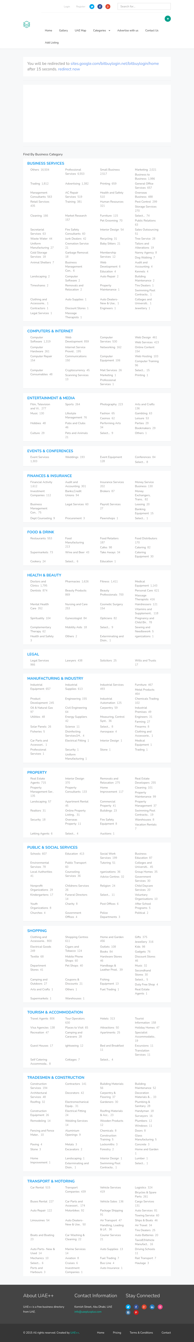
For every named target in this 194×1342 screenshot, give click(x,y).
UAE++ (74, 1333)
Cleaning (39, 216)
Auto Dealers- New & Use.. (109, 301)
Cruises (71, 1263)
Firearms (142, 727)
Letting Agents (41, 834)
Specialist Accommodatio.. (145, 1037)
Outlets (108, 947)
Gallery (63, 30)
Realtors (38, 811)
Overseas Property (73, 822)
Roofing (37, 1102)
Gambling (143, 413)
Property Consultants (76, 790)
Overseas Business (144, 195)
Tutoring (107, 863)
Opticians (108, 618)
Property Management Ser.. (42, 792)
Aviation (72, 1258)
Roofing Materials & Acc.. (111, 1113)
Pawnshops (109, 518)
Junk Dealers (75, 239)
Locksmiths (109, 1144)
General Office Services (144, 186)
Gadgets (143, 952)
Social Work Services (108, 856)
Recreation (39, 1032)
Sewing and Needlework (144, 629)
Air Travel (143, 1225)
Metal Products (145, 692)
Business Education (143, 856)
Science (72, 727)
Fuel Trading (109, 989)
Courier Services (111, 1237)
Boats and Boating (42, 1237)
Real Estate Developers (145, 781)
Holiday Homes (147, 1028)
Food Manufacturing (74, 542)
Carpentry (109, 708)
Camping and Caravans (73, 1035)
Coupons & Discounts (74, 982)
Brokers (107, 491)
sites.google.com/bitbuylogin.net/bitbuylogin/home (115, 63)
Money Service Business (144, 484)
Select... (142, 216)
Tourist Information (145, 1021)
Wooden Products (112, 1123)
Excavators (73, 1149)
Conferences (145, 457)
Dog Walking (145, 257)
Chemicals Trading (147, 701)
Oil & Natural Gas (42, 710)
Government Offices (73, 915)
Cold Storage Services (38, 255)
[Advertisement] (97, 113)
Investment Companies (40, 493)
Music (37, 413)
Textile (37, 957)
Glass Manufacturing (146, 1138)
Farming (142, 722)
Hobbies (38, 423)
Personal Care (147, 590)
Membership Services (108, 255)
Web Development (110, 265)
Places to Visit (76, 1028)
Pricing (117, 1333)
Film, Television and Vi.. (40, 406)
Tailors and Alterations (144, 246)
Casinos (107, 418)
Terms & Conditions (141, 1333)
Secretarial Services (38, 232)
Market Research (76, 218)
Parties (142, 423)
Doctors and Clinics (38, 584)
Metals (71, 1144)
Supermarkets (41, 552)
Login (67, 6)
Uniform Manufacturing (42, 246)
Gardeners (109, 1102)
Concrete (142, 1144)
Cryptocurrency (77, 370)
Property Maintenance (110, 288)
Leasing (142, 504)
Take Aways (110, 552)
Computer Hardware (39, 349)
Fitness (109, 581)
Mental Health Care (39, 606)
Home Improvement (111, 790)
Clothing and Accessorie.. (39, 301)
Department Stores (38, 968)
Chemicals (108, 1131)
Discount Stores (77, 308)
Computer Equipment (110, 358)
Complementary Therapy (40, 629)
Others (39, 170)
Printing (108, 184)
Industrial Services (112, 687)
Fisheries (37, 732)
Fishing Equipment (109, 982)
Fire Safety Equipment (108, 822)
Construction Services (38, 1086)
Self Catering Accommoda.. (40, 1062)
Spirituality (40, 618)
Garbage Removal (77, 255)
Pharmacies (77, 581)
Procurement (75, 518)
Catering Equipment (144, 554)
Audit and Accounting (144, 265)
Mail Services (111, 370)
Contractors (39, 308)
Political (141, 913)
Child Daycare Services (144, 888)
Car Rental (40, 1187)
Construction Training (108, 1138)
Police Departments (110, 915)
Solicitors (108, 660)
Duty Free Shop (146, 984)
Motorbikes (74, 1210)
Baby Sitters (110, 244)
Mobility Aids (76, 627)
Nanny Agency (146, 253)
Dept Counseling (42, 518)
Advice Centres (112, 877)
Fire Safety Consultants (75, 232)
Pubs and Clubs (75, 425)
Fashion (107, 413)
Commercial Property (108, 804)
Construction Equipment (39, 1113)
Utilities (37, 717)
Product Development (42, 701)
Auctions (107, 834)
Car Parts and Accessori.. (39, 743)
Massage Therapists (73, 315)
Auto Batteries (146, 1235)
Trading (39, 184)
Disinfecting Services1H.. (74, 734)
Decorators (74, 1093)
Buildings (108, 811)
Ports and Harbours (38, 1270)
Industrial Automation (111, 701)
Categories (101, 30)
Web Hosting (146, 356)
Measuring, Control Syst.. (112, 719)
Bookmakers (145, 428)
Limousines (39, 1220)
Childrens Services (77, 888)
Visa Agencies (42, 1028)
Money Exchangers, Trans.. (143, 495)
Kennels (141, 271)
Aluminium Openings (73, 1133)
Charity (71, 904)
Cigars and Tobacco (73, 949)
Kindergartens (41, 895)
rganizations (144, 636)
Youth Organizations (40, 906)
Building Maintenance (144, 278)
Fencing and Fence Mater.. (42, 1133)
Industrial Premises (143, 710)
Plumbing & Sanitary (142, 1104)
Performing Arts (110, 425)
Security (72, 750)
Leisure (142, 418)
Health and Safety (112, 195)
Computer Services (108, 339)
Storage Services (146, 209)
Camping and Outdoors (38, 982)
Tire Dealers (144, 285)
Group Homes (146, 872)
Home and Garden (112, 939)
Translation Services (142, 1053)
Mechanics (39, 1258)
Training (73, 202)
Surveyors (144, 1116)
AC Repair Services (73, 195)
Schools (38, 854)
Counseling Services (73, 874)
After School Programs (143, 906)
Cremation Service (77, 246)
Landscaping (40, 276)
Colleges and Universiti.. (143, 301)
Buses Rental (42, 1201)
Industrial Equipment (40, 687)
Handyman (144, 1111)
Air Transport (111, 1220)
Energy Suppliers (76, 719)
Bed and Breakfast (112, 1048)
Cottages (72, 1060)
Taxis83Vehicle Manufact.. (144, 1242)
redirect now (69, 69)
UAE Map (80, 30)
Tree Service (145, 239)
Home (48, 30)
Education (108, 271)
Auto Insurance (111, 1268)
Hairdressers (146, 604)
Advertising (77, 184)
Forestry (107, 1149)
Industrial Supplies (74, 687)
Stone (105, 750)
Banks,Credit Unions (73, 493)
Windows (143, 1126)
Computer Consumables (41, 372)
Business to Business (145, 177)
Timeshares (39, 285)
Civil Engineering (76, 710)
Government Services (143, 879)
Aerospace (108, 732)
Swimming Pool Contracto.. (145, 292)
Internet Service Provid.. (75, 349)
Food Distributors (146, 540)
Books (106, 952)
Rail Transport (145, 1258)
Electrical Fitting (77, 741)
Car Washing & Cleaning (75, 1237)
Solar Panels (40, 727)
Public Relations (145, 223)
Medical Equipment (146, 584)
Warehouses (144, 820)
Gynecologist (76, 618)
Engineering (76, 699)
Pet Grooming (111, 221)
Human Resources (112, 204)
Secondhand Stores (143, 973)
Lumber (141, 1158)
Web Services (147, 342)
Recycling (108, 239)
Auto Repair (109, 276)
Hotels (107, 1019)
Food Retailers (109, 540)
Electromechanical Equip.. (77, 1104)
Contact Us (152, 30)
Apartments (110, 1032)
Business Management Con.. (73, 267)
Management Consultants (41, 195)
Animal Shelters (42, 262)
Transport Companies (75, 1190)
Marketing (145, 170)
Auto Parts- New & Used (42, 1251)
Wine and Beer (77, 552)
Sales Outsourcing (147, 232)
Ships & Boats (146, 1220)
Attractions (109, 1028)
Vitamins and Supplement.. (146, 611)
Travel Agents (42, 1019)
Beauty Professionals (112, 593)
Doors (140, 1131)
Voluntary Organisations (146, 897)
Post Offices (109, 904)
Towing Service (147, 1215)
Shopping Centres (77, 939)
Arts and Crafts (145, 406)
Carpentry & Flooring (108, 1095)
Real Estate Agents (38, 781)
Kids (140, 947)
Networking (110, 347)
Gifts (141, 937)
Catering (143, 547)
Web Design (146, 337)
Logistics (144, 1187)
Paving (36, 1144)
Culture (37, 433)
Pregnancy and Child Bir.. (144, 620)
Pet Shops (74, 966)
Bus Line (107, 1263)
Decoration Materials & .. (145, 1095)
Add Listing (52, 43)
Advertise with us (127, 30)
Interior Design (112, 230)
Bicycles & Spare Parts (145, 1194)
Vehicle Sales (111, 1201)
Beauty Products (76, 593)
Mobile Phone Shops (74, 959)
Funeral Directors (76, 897)
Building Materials (112, 1086)
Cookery (38, 561)
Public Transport (76, 865)
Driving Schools (145, 1251)
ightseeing (74, 1046)
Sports (72, 404)
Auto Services (146, 1210)
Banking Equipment (144, 511)
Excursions (144, 1046)
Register (80, 6)
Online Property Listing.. (75, 813)
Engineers (108, 308)
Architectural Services (38, 1095)
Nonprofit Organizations (41, 888)
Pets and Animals (77, 435)
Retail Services (40, 204)
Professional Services (74, 172)
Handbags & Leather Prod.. (111, 968)
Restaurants (41, 538)
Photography (111, 404)
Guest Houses (41, 1046)
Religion (107, 886)
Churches (38, 913)
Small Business (110, 172)
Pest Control (146, 202)
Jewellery (142, 308)
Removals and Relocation (74, 288)
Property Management (146, 804)
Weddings (75, 457)
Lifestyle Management (76, 415)
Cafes (106, 547)
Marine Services (75, 1251)
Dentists (38, 590)
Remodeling (40, 1121)
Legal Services (41, 313)
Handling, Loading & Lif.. (112, 1227)
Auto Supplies (76, 299)
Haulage (142, 1263)
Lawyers (73, 660)
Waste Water (41, 239)
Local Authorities (41, 874)
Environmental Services (39, 865)
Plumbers (143, 1121)
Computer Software (72, 278)
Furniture (109, 216)
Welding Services (76, 1123)
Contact (166, 1333)
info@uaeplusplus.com (88, 1312)
